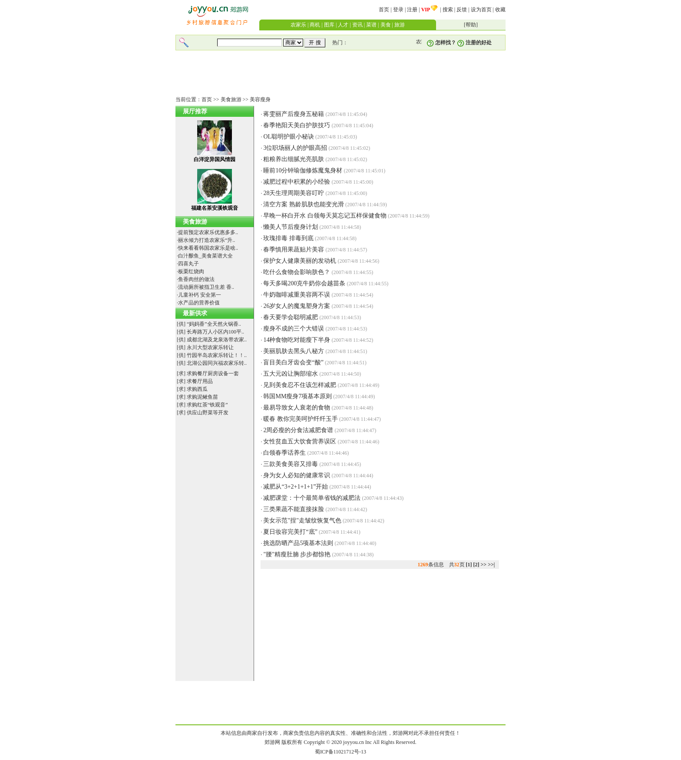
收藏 (500, 10)
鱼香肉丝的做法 (196, 279)
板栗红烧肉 (191, 271)
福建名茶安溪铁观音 (214, 208)
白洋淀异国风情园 (214, 159)
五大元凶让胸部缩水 (290, 373)
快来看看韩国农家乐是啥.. (208, 248)
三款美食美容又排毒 (290, 464)
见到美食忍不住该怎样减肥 (299, 385)
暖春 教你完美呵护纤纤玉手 (300, 419)
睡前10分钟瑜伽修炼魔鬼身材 (302, 170)
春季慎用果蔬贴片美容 (293, 249)
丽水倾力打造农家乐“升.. (206, 240)
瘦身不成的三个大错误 (293, 328)
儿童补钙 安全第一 (199, 295)
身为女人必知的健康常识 (296, 475)
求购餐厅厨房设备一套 (213, 373)
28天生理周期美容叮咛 (293, 193)
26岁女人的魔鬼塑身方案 (296, 306)
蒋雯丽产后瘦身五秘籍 (293, 114)
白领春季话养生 (284, 452)
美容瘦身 (260, 99)
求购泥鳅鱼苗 (202, 397)
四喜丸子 (188, 264)
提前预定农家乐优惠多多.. (208, 232)
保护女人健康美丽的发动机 (299, 261)
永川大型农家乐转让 (210, 347)
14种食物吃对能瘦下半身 (296, 340)
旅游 (399, 25)
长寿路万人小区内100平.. (215, 332)
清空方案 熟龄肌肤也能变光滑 (303, 204)
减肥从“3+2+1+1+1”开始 (295, 486)
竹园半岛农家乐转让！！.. (217, 355)
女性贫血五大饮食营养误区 (299, 441)
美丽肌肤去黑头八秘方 (293, 351)
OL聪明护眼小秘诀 (288, 136)
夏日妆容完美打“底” (290, 532)
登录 (398, 10)
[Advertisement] (340, 73)
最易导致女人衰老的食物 (296, 407)
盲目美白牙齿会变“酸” (293, 362)
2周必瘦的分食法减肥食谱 (298, 430)
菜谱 (371, 25)
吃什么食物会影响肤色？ (296, 272)
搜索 (448, 10)
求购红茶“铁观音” (207, 405)
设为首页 (481, 10)
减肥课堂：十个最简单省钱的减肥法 (311, 498)
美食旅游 (231, 99)
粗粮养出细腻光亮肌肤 (293, 159)
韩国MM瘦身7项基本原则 (297, 396)
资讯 (357, 25)
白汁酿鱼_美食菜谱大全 (205, 256)
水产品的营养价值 (199, 303)
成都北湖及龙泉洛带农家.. (217, 340)
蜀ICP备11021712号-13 (340, 752)
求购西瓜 (197, 389)
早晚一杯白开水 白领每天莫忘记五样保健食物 (325, 215)
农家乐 (298, 25)
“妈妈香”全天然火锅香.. (214, 324)
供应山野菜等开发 (207, 413)
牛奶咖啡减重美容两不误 (296, 294)
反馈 (461, 10)
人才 (343, 25)
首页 (384, 10)
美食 (385, 25)
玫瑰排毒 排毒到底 (288, 238)
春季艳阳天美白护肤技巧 (296, 125)
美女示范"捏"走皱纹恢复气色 (302, 520)
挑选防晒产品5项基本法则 (298, 543)
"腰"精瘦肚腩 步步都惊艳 (297, 554)
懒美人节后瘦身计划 (290, 227)
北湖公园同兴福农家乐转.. (217, 363)
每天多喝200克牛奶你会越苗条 (304, 283)
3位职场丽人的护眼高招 (295, 148)
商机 (315, 25)
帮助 (471, 25)
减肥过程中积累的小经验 (296, 181)
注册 (412, 10)
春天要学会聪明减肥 (290, 317)
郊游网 (272, 742)
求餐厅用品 (200, 381)
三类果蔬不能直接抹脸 (293, 509)
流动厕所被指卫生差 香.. (206, 287)
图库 (329, 25)
